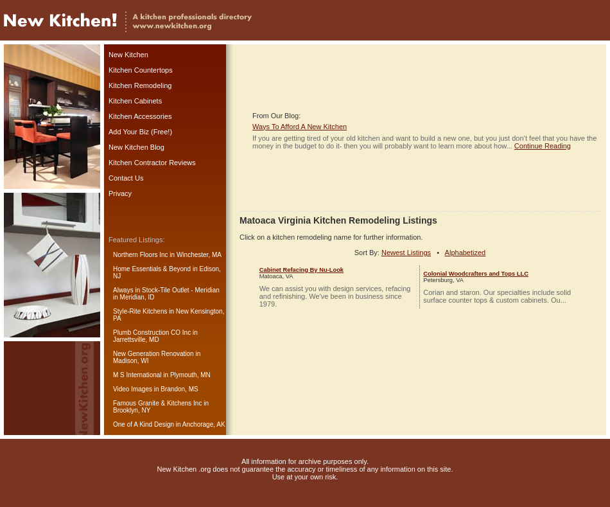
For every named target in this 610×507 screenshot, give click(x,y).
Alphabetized (465, 252)
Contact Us (126, 178)
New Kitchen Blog (136, 147)
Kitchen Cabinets (135, 101)
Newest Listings (406, 252)
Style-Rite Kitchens (140, 311)
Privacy (120, 193)
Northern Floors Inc (140, 254)
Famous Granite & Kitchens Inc (157, 403)
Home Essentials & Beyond (152, 268)
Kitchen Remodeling (140, 85)
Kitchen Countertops (141, 70)
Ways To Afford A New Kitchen (299, 126)
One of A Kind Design (143, 424)
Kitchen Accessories (140, 116)
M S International (137, 374)
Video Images (132, 389)
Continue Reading (542, 146)
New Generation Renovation (153, 353)
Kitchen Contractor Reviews (152, 162)
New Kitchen (128, 54)
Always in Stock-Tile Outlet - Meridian (166, 290)
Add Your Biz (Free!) (140, 132)
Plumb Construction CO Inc (152, 332)
